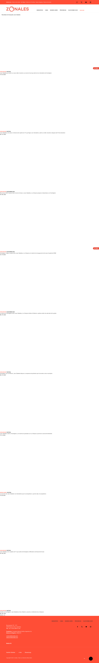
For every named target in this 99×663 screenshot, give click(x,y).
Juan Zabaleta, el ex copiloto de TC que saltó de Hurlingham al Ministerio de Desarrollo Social (22, 551)
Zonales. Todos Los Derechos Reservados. (23, 657)
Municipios (40, 10)
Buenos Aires (54, 10)
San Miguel (23, 2)
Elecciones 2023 (73, 10)
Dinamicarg (28, 652)
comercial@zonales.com (12, 636)
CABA (46, 10)
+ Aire (20, 652)
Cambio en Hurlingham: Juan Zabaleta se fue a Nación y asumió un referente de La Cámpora (22, 612)
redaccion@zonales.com (12, 637)
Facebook (77, 2)
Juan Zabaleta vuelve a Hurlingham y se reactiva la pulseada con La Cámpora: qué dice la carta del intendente (26, 433)
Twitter (81, 2)
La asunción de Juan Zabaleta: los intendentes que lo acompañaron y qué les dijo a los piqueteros (23, 493)
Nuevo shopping (39, 2)
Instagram (90, 2)
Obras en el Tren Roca (30, 2)
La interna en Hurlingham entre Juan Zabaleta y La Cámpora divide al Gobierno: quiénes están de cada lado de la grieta (28, 313)
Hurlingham (3, 71)
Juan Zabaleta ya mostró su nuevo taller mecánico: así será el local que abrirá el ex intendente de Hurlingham (26, 73)
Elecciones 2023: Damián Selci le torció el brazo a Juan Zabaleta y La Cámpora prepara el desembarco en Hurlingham (28, 193)
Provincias (63, 10)
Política (9, 71)
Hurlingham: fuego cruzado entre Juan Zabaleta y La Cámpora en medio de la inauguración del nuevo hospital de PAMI (28, 253)
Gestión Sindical (10, 652)
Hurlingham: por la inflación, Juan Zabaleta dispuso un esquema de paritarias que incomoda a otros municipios (26, 373)
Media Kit (8, 643)
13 (4, 615)
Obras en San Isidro (16, 2)
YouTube (86, 2)
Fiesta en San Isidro (47, 2)
